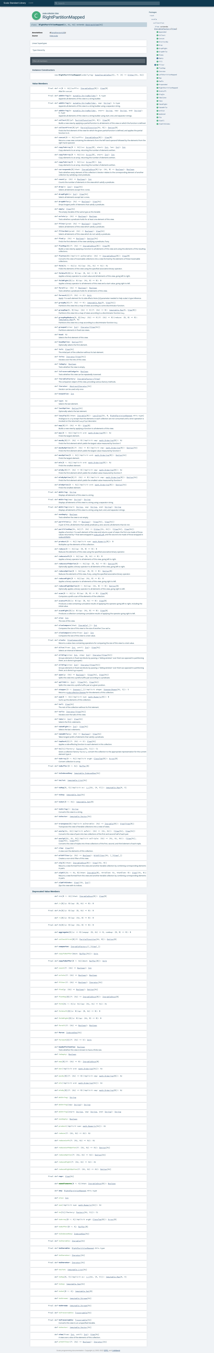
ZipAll (161, 121)
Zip (160, 117)
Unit (89, 295)
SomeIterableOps (103, 75)
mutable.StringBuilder (84, 96)
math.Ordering (95, 433)
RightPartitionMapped (168, 88)
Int (106, 147)
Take (160, 101)
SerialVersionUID (58, 32)
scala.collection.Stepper (76, 692)
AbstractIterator (78, 386)
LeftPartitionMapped (168, 75)
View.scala (54, 35)
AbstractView (92, 24)
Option (111, 127)
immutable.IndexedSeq (85, 773)
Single (161, 94)
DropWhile (163, 52)
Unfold (161, 111)
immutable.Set (83, 802)
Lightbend (116, 1350)
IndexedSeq (71, 1032)
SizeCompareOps (75, 640)
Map (160, 78)
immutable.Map (94, 302)
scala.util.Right (64, 537)
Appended (162, 32)
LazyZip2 (97, 415)
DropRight (163, 48)
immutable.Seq (73, 795)
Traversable (81, 1313)
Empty (161, 58)
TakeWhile (163, 107)
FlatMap (162, 68)
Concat (161, 39)
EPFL (106, 1350)
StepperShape (110, 689)
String (107, 103)
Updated (162, 114)
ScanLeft (162, 91)
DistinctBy (163, 42)
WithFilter (99, 855)
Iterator (85, 327)
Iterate (162, 71)
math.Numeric (99, 541)
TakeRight (163, 104)
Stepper (77, 689)
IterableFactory (162, 29)
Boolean (119, 169)
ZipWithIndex (164, 124)
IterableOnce (87, 88)
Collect (162, 35)
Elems (161, 55)
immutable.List (75, 780)
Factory (80, 749)
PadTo (161, 81)
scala (44, 13)
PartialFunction (83, 120)
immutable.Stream (78, 1298)
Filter (161, 65)
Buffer (82, 766)
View (174, 29)
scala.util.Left (99, 534)
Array (89, 147)
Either (131, 75)
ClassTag (98, 758)
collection (50, 13)
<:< (87, 787)
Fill (160, 62)
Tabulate (162, 98)
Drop (160, 45)
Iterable (81, 415)
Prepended (163, 84)
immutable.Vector (78, 816)
